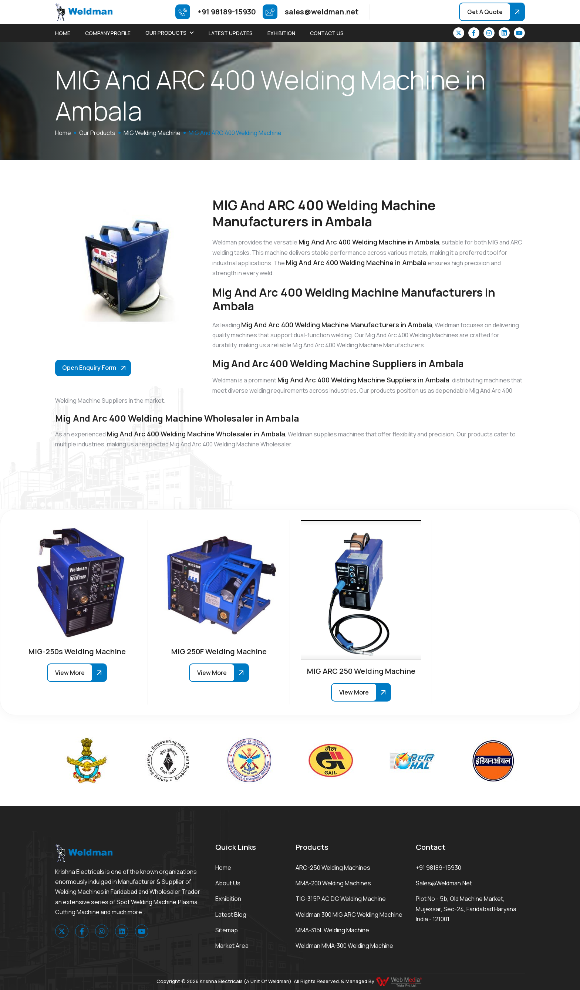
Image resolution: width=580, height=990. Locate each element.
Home (62, 33)
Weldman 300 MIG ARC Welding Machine (349, 914)
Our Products (165, 32)
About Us (227, 883)
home (63, 133)
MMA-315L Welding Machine (332, 930)
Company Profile (108, 33)
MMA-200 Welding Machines (333, 883)
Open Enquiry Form (89, 368)
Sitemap (226, 930)
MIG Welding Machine (152, 133)
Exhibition (281, 33)
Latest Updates (231, 33)
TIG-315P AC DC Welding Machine (341, 899)
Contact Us (327, 33)
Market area (232, 946)
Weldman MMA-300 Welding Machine (344, 946)
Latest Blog (230, 914)
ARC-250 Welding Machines (333, 868)
